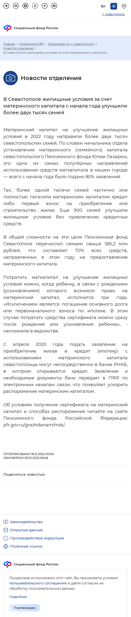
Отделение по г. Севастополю (71, 44)
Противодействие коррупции (37, 538)
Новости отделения (18, 48)
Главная (9, 44)
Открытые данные (26, 530)
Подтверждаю (25, 608)
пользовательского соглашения (38, 583)
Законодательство (26, 522)
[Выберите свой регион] (125, 6)
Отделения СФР (31, 44)
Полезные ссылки (26, 546)
